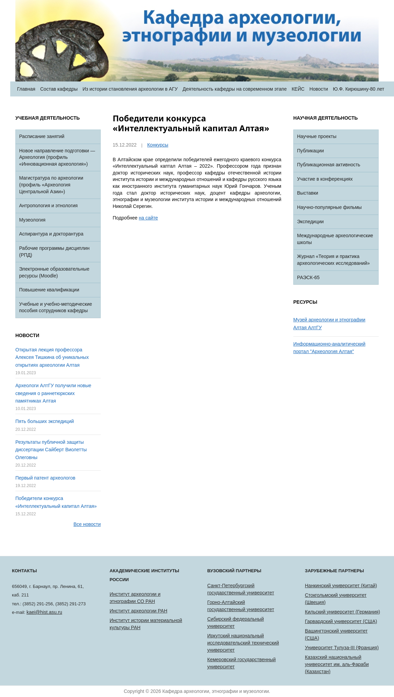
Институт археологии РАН (138, 610)
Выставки (307, 193)
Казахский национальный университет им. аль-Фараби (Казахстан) (337, 664)
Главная (26, 89)
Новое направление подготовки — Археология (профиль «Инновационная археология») (57, 157)
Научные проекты (316, 136)
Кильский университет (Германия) (342, 612)
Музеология (32, 220)
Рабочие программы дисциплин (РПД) (54, 251)
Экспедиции (310, 221)
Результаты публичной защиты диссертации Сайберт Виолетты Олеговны (51, 449)
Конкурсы (157, 145)
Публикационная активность (328, 164)
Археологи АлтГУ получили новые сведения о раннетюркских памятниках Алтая (53, 393)
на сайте (148, 218)
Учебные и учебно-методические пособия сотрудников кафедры (55, 307)
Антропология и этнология (48, 205)
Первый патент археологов (45, 478)
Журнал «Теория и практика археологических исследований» (333, 260)
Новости (318, 89)
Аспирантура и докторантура (51, 234)
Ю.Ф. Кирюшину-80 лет (358, 89)
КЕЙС (298, 89)
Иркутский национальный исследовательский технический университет (243, 643)
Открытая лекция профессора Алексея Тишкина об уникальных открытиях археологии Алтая (52, 357)
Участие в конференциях (325, 179)
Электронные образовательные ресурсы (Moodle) (54, 272)
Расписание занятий (42, 136)
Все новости (87, 524)
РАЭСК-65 (308, 277)
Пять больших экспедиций (44, 421)
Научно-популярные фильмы (329, 207)
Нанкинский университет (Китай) (341, 585)
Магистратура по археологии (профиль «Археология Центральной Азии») (51, 184)
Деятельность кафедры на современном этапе (235, 89)
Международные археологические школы (335, 239)
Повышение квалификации (49, 289)
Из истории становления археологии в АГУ (130, 89)
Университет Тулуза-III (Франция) (342, 647)
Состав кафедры (59, 89)
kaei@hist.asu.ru (44, 612)
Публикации (310, 150)
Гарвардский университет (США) (341, 621)
